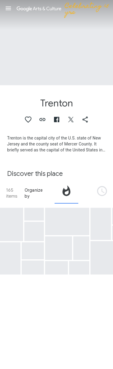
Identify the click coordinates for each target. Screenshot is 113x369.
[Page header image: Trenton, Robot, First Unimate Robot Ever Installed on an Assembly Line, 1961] (56, 42)
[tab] (66, 193)
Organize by (34, 193)
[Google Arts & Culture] (64, 8)
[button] (8, 8)
